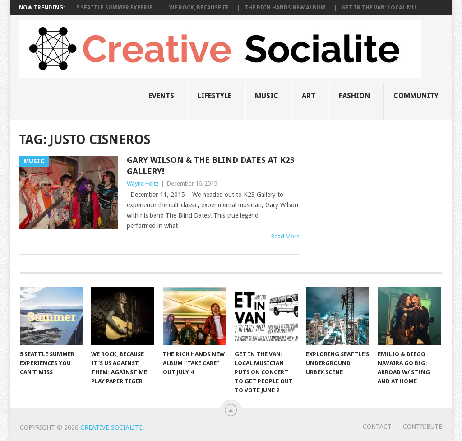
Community (416, 96)
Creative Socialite (111, 427)
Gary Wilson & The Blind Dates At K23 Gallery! (211, 165)
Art (308, 96)
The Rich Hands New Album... (287, 8)
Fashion (354, 96)
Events (161, 96)
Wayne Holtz (142, 183)
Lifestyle (214, 96)
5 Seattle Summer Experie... (116, 8)
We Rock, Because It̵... (200, 8)
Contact (377, 426)
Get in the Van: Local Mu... (381, 8)
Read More (285, 236)
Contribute (422, 426)
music (266, 96)
